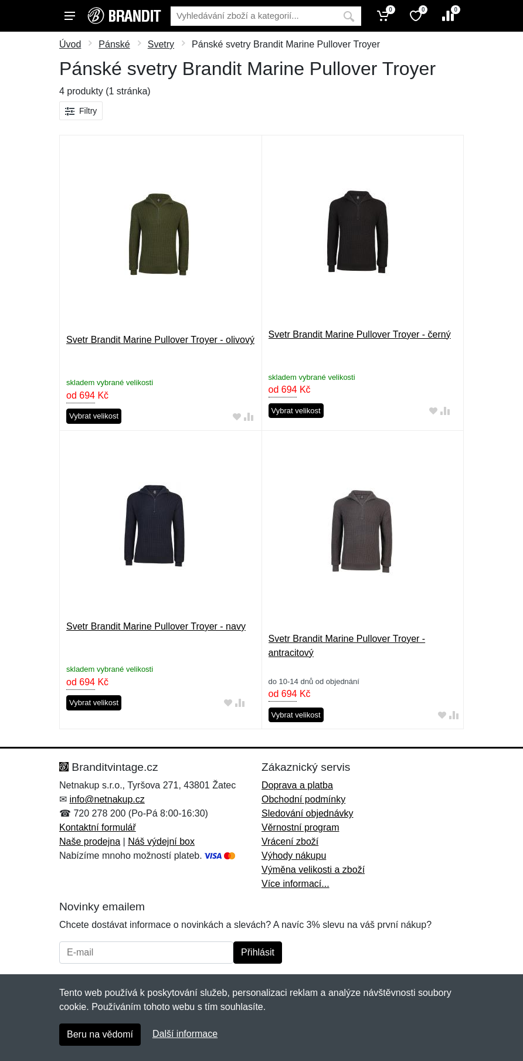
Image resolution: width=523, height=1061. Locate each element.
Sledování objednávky (308, 813)
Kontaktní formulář (97, 827)
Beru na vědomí (100, 1034)
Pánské (114, 44)
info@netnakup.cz (106, 799)
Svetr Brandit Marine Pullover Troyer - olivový (160, 340)
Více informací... (296, 884)
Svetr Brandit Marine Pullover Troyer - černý (360, 334)
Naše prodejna (89, 841)
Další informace (185, 1034)
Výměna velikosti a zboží (313, 870)
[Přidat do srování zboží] (248, 416)
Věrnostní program (300, 827)
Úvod (70, 44)
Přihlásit (257, 952)
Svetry (161, 44)
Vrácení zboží (290, 841)
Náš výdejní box (161, 841)
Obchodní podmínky (303, 799)
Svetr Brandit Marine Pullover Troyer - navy (156, 626)
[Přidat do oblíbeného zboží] (237, 416)
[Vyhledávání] (254, 16)
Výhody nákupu (294, 856)
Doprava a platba (297, 785)
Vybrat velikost (93, 416)
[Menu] (69, 15)
